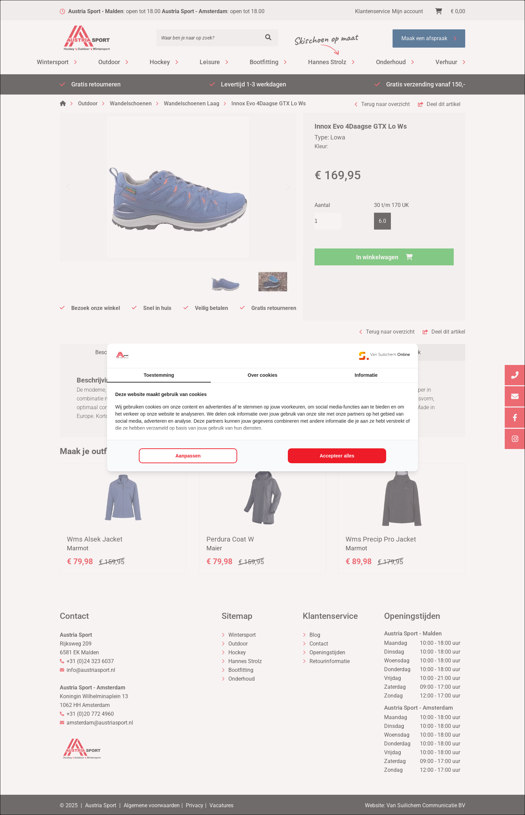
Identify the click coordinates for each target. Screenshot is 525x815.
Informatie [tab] (366, 375)
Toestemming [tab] (159, 375)
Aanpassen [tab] (188, 455)
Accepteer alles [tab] (337, 455)
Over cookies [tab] (262, 375)
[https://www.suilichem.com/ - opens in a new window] (384, 356)
